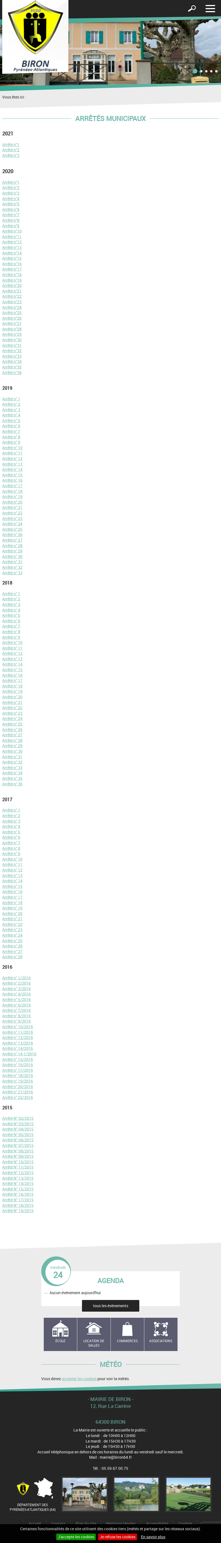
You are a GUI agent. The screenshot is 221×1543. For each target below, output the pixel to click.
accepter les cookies (79, 1378)
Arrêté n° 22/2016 (17, 1097)
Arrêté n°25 (12, 312)
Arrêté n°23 (12, 301)
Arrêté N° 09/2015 (18, 1156)
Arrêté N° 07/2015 (18, 1145)
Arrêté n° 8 (11, 436)
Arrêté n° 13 (12, 464)
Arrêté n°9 (10, 225)
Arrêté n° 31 (12, 561)
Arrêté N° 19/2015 (18, 1210)
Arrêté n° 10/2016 (17, 1026)
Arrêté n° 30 (12, 556)
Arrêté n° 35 (12, 778)
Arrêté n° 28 (12, 545)
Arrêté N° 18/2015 (18, 1205)
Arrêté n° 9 (11, 442)
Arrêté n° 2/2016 (16, 983)
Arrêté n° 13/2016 (17, 1043)
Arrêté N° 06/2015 (18, 1139)
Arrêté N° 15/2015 (18, 1189)
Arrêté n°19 (12, 280)
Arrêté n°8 (10, 220)
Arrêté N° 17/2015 (18, 1199)
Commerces (127, 1341)
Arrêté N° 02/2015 (18, 1118)
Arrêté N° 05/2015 (18, 1134)
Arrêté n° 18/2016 (17, 1075)
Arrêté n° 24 (12, 523)
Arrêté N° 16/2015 (18, 1194)
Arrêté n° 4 (11, 415)
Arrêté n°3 (10, 155)
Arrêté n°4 (10, 198)
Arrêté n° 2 (11, 404)
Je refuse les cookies (117, 1536)
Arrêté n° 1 (11, 398)
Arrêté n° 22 (12, 512)
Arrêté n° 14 (12, 469)
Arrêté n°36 (12, 372)
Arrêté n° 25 (12, 529)
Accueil (35, 1523)
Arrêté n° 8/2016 (16, 1015)
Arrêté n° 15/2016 (17, 1059)
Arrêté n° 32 (12, 567)
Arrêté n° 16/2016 (17, 1064)
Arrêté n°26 (12, 318)
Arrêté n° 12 (12, 458)
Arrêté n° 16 (12, 480)
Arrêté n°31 (12, 345)
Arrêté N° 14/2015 (18, 1183)
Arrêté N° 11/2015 (18, 1167)
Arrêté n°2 (10, 149)
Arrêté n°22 (12, 296)
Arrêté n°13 (12, 247)
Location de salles (93, 1343)
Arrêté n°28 (12, 329)
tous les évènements (110, 1305)
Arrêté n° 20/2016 (17, 1086)
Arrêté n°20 (12, 285)
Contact (58, 1523)
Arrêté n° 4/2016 (16, 993)
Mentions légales (121, 1523)
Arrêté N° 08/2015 (18, 1151)
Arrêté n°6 (10, 209)
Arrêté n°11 (12, 236)
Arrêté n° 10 (12, 447)
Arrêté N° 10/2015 (18, 1161)
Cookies (185, 1523)
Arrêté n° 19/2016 (17, 1081)
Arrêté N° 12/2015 (18, 1172)
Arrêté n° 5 (11, 420)
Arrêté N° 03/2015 (18, 1123)
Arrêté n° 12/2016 (17, 1037)
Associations (160, 1341)
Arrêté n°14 (12, 253)
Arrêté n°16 (12, 263)
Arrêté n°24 (12, 307)
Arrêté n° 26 (12, 534)
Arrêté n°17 (12, 269)
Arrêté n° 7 (11, 431)
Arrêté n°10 (12, 231)
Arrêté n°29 (12, 334)
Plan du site (86, 1523)
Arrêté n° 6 (11, 425)
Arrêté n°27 (12, 323)
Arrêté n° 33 (12, 572)
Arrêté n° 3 (11, 409)
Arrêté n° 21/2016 (17, 1091)
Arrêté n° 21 (12, 507)
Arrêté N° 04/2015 (18, 1129)
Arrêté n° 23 (12, 518)
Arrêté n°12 (12, 241)
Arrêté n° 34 (12, 772)
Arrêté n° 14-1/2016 (19, 1053)
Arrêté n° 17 (12, 485)
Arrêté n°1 (10, 144)
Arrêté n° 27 (12, 540)
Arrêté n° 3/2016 (16, 988)
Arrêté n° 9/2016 (16, 1021)
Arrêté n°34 (12, 361)
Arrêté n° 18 (12, 491)
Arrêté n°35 (12, 367)
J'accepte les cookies (76, 1536)
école (60, 1341)
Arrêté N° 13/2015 (18, 1178)
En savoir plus (153, 1536)
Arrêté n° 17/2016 (17, 1070)
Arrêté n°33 (12, 356)
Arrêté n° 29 (12, 550)
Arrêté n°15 (12, 258)
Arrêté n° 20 (12, 502)
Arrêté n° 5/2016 (16, 999)
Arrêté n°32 (12, 350)
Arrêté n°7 (10, 214)
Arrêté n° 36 (12, 783)
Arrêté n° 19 (12, 496)
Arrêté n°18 (12, 274)
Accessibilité (157, 1523)
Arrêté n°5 (10, 203)
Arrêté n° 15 (12, 474)
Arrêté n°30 (12, 339)
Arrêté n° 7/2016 (16, 1010)
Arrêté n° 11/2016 (17, 1032)
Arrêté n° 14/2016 (17, 1048)
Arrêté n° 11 (12, 453)
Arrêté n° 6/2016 (16, 1005)
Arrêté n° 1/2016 (16, 977)
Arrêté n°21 (12, 291)
